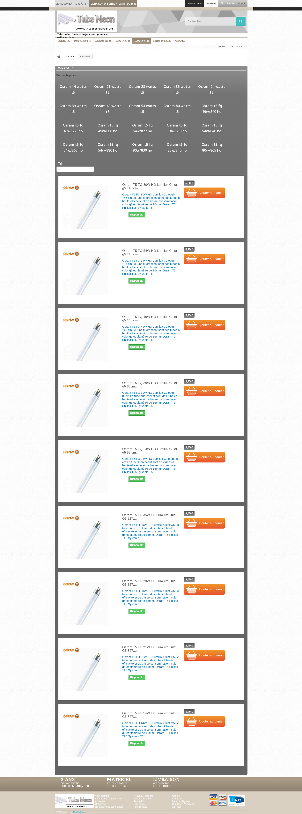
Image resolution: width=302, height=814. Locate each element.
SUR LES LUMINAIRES (75, 786)
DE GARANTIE (70, 783)
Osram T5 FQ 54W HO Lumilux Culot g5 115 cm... (149, 252)
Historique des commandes (109, 806)
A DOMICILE (161, 783)
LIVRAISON (166, 779)
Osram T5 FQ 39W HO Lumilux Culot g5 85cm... (149, 384)
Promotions (140, 801)
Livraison (177, 798)
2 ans (68, 779)
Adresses (100, 801)
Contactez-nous (194, 3)
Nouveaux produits (143, 796)
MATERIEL (119, 779)
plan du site (236, 46)
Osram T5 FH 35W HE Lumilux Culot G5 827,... (149, 516)
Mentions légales (181, 801)
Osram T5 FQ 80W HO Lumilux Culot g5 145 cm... (149, 186)
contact (222, 46)
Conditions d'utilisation (183, 804)
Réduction (100, 804)
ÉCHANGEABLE (117, 783)
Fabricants (139, 804)
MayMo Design (79, 812)
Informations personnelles (108, 798)
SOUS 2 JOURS (162, 786)
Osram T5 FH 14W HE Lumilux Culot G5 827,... (149, 715)
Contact (176, 796)
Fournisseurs (140, 806)
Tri (60, 163)
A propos (176, 806)
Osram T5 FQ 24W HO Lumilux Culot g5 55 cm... (149, 450)
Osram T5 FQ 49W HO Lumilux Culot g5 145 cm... (149, 318)
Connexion (211, 3)
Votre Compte (102, 796)
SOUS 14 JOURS (117, 786)
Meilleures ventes (143, 798)
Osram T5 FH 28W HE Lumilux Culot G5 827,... (149, 582)
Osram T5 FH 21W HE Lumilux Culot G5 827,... (149, 649)
